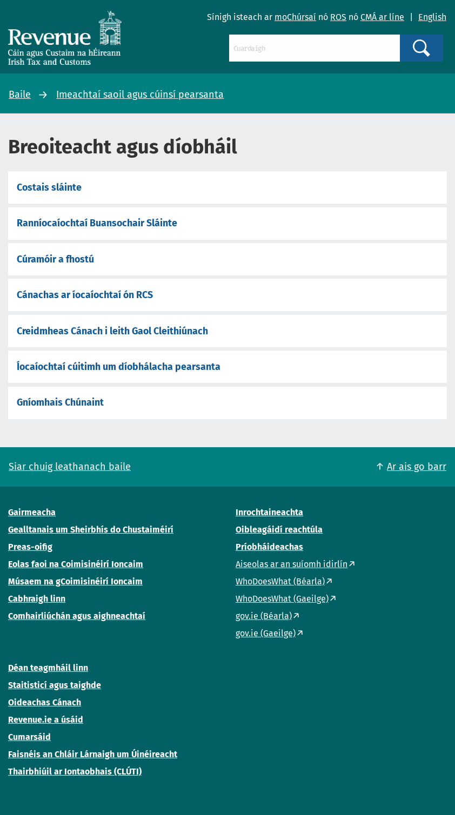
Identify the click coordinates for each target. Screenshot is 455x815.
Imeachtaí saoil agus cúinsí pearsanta (140, 94)
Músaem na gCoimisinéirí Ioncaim (75, 581)
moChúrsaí (295, 17)
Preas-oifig (30, 547)
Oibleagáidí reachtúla (279, 529)
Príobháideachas (269, 547)
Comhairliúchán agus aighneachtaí (76, 616)
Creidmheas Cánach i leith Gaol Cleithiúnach (112, 331)
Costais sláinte (49, 187)
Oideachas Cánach (44, 702)
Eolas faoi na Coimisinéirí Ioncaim (75, 564)
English (432, 17)
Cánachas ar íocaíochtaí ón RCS (85, 295)
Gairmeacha (32, 512)
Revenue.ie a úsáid (45, 720)
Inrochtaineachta (269, 512)
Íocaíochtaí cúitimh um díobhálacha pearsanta (118, 367)
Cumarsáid (29, 737)
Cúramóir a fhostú (55, 259)
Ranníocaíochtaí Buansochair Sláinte (97, 223)
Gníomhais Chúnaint (60, 402)
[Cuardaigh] (314, 48)
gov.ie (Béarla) (264, 616)
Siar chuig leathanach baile (70, 467)
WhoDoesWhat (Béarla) (280, 581)
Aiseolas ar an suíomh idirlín (291, 564)
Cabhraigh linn (36, 599)
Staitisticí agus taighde (54, 685)
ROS (338, 17)
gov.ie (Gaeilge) (266, 633)
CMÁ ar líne (382, 17)
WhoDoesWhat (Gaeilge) (282, 599)
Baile (20, 94)
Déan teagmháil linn (48, 668)
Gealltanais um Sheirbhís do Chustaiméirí (90, 529)
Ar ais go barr (416, 467)
